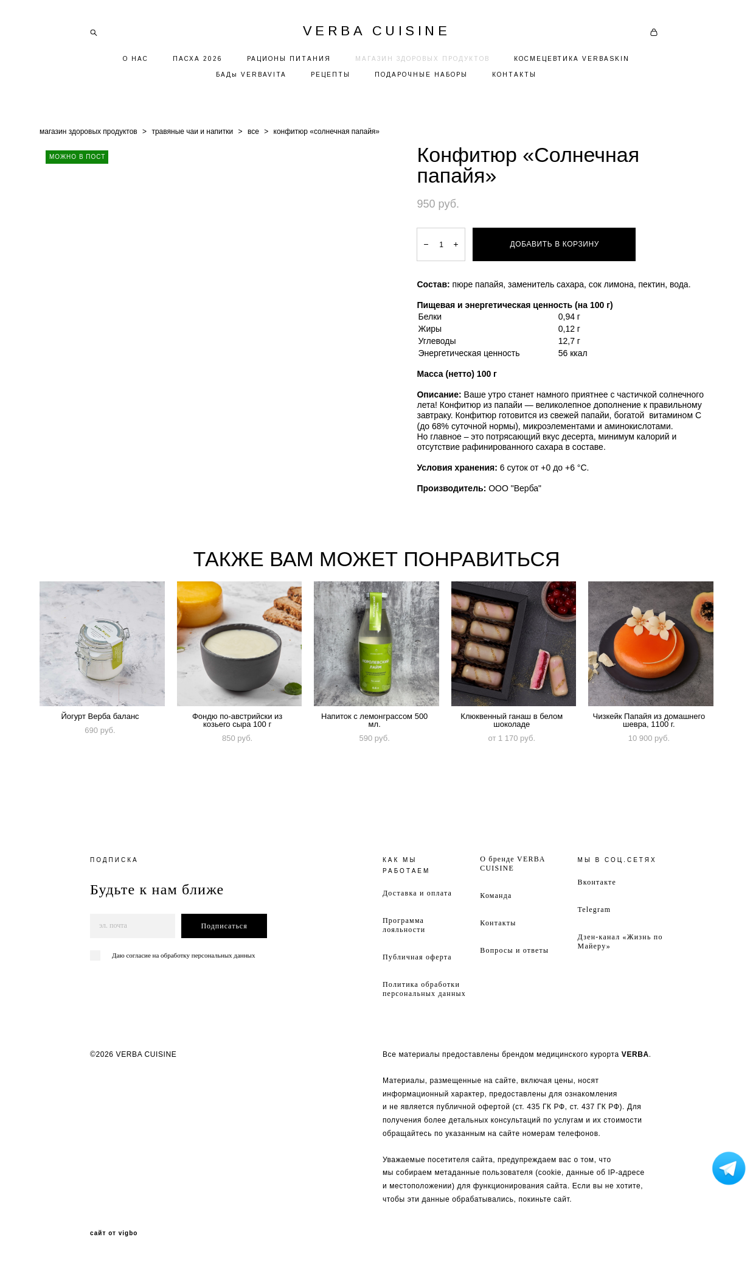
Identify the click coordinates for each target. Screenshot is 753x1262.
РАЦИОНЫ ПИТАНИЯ (289, 58)
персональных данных (223, 955)
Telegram (594, 909)
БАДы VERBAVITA (251, 74)
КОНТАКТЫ (514, 74)
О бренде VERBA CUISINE (512, 863)
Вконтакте (597, 882)
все (253, 131)
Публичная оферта (417, 957)
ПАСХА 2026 (198, 58)
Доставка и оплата (417, 893)
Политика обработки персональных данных (424, 989)
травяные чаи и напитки (192, 131)
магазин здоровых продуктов (88, 131)
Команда (496, 895)
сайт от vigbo (113, 1233)
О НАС (135, 58)
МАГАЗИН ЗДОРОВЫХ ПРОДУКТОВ (422, 58)
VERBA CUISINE (377, 31)
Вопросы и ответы (514, 950)
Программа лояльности (404, 925)
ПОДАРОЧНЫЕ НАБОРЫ (421, 74)
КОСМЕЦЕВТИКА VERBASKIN (572, 58)
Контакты (498, 923)
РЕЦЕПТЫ (330, 74)
